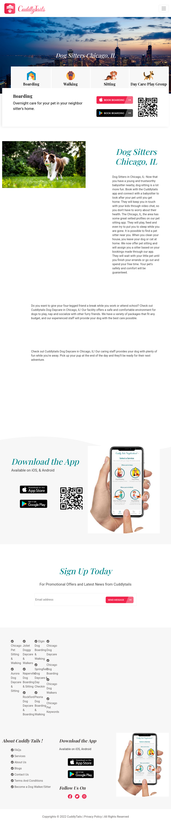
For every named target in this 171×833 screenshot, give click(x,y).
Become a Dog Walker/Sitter (31, 787)
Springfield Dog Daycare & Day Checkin (41, 675)
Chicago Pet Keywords (53, 705)
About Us (18, 762)
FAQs (16, 750)
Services (18, 756)
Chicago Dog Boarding (52, 667)
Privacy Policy (93, 816)
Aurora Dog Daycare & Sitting (16, 680)
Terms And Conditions (27, 780)
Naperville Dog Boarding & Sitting (29, 678)
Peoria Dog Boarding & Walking (40, 703)
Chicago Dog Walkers (52, 686)
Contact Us (20, 774)
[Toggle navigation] (164, 8)
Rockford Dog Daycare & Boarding (28, 703)
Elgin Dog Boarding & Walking (40, 650)
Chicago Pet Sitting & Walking (16, 652)
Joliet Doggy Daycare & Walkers (28, 652)
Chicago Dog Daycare (52, 648)
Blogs (16, 768)
